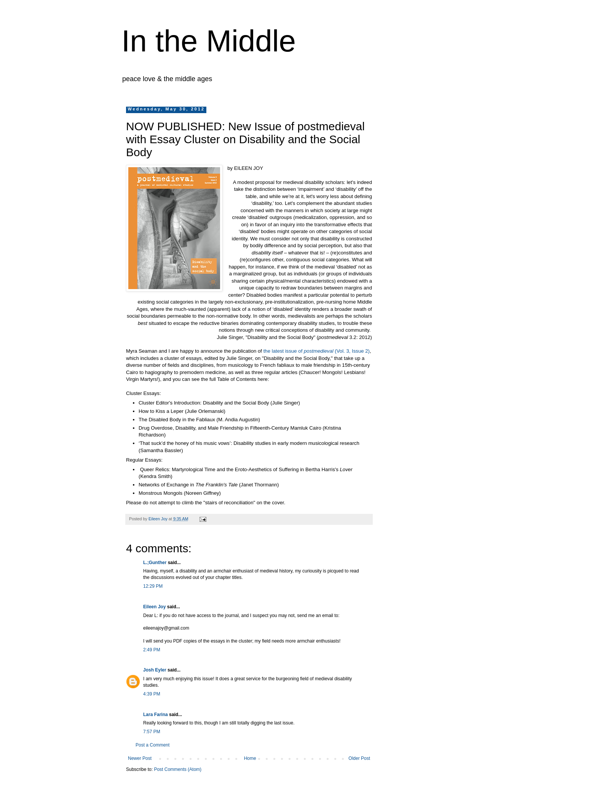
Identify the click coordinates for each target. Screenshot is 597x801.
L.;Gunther (154, 562)
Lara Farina (155, 714)
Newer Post (140, 758)
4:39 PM (151, 694)
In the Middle (208, 41)
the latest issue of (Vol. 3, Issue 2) (316, 351)
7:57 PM (151, 731)
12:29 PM (153, 586)
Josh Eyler (154, 670)
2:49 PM (151, 649)
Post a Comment (152, 745)
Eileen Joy (154, 606)
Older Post (359, 758)
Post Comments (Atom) (177, 769)
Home (250, 758)
